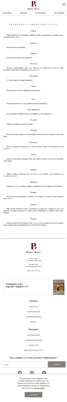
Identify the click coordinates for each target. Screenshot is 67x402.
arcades (17, 186)
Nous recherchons (33, 317)
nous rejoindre (33, 335)
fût (21, 103)
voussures (36, 223)
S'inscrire (56, 364)
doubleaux (51, 159)
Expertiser (40, 13)
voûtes (17, 37)
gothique (6, 148)
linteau (59, 209)
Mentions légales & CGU (33, 350)
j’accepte (33, 395)
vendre (23, 13)
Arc (8, 80)
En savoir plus (39, 388)
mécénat (33, 322)
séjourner (59, 13)
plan (47, 134)
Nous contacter (33, 312)
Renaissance (35, 70)
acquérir (7, 13)
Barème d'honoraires (33, 340)
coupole (9, 198)
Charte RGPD (33, 345)
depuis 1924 (33, 306)
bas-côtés (33, 174)
